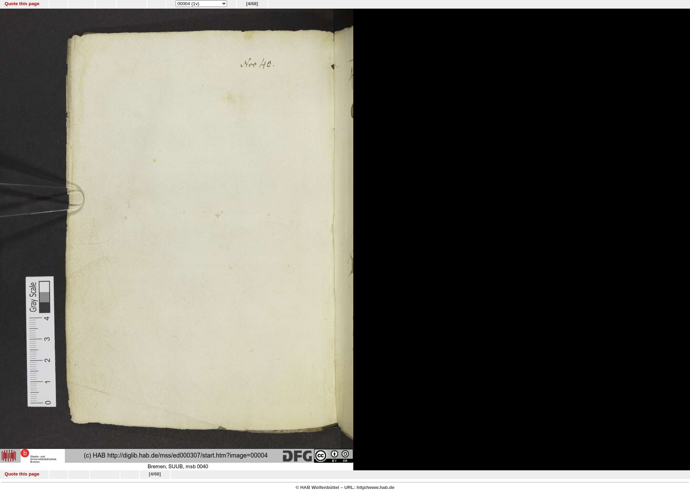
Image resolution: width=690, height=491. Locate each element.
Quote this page (21, 3)
